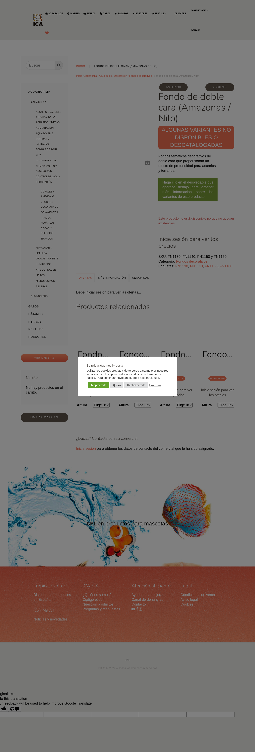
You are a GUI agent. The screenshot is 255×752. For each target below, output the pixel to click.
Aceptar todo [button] (98, 385)
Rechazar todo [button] (136, 385)
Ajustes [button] (116, 385)
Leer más (155, 385)
